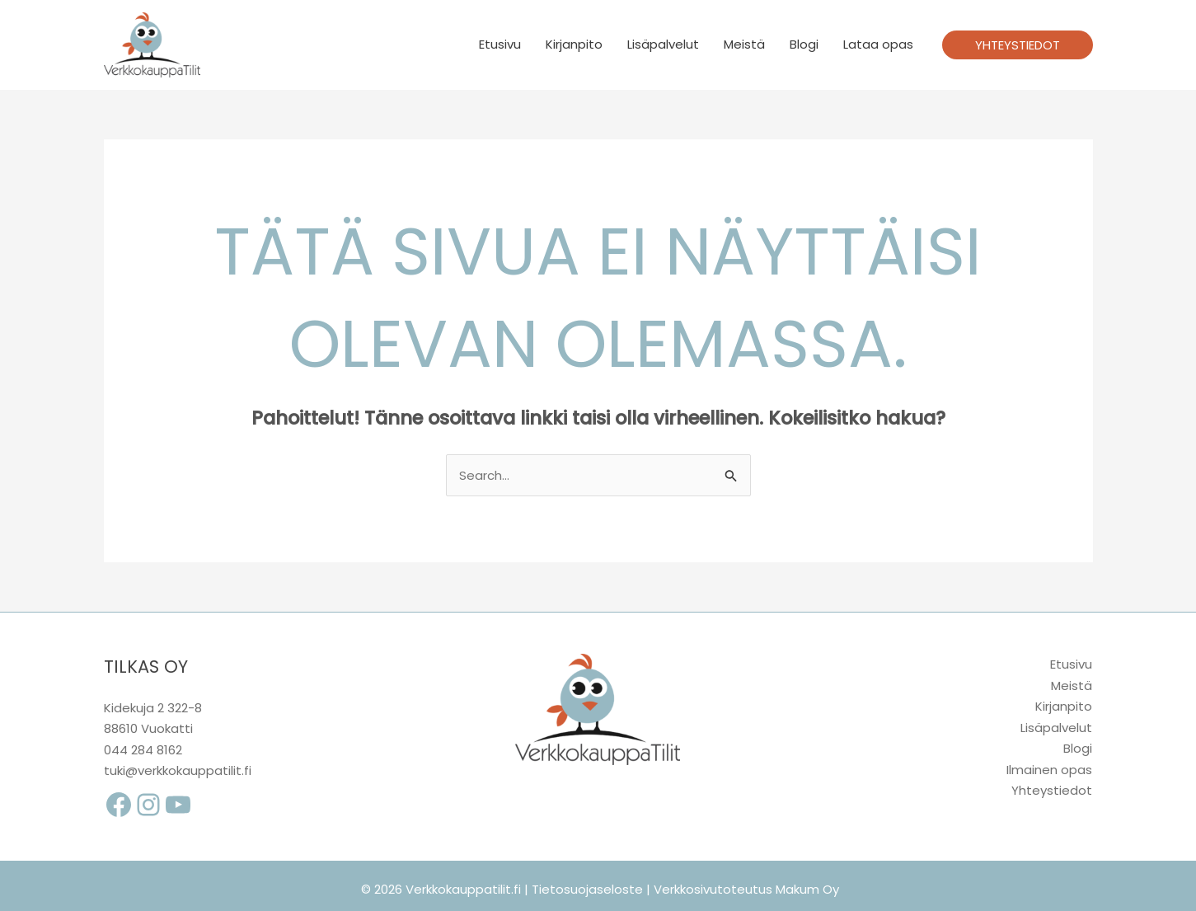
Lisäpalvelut (663, 44)
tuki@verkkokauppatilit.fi (177, 770)
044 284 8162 (143, 749)
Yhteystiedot (1051, 790)
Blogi (804, 44)
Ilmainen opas (1049, 769)
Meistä (744, 44)
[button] (1017, 45)
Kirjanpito (574, 44)
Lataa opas (878, 44)
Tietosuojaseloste (587, 889)
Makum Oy (807, 889)
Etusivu (500, 44)
